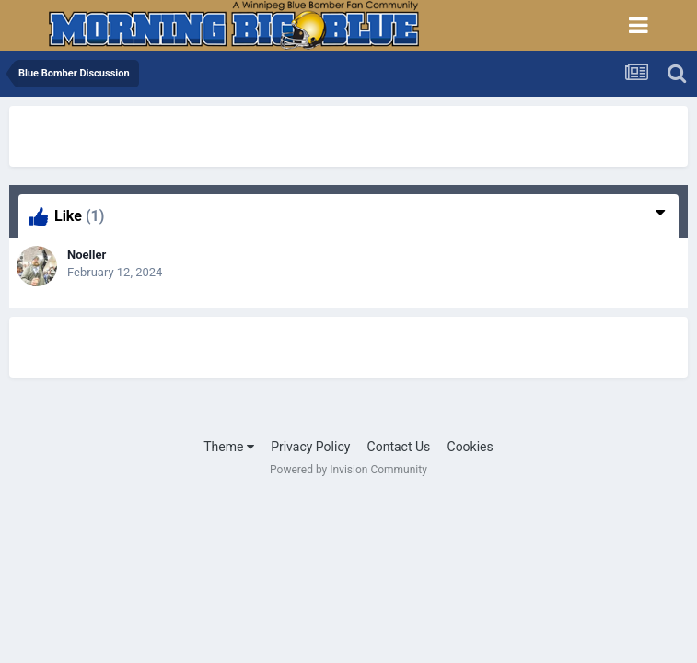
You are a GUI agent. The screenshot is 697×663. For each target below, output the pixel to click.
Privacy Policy (310, 446)
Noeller (86, 255)
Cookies (470, 446)
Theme (228, 446)
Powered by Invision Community (348, 469)
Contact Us (399, 446)
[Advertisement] (224, 133)
